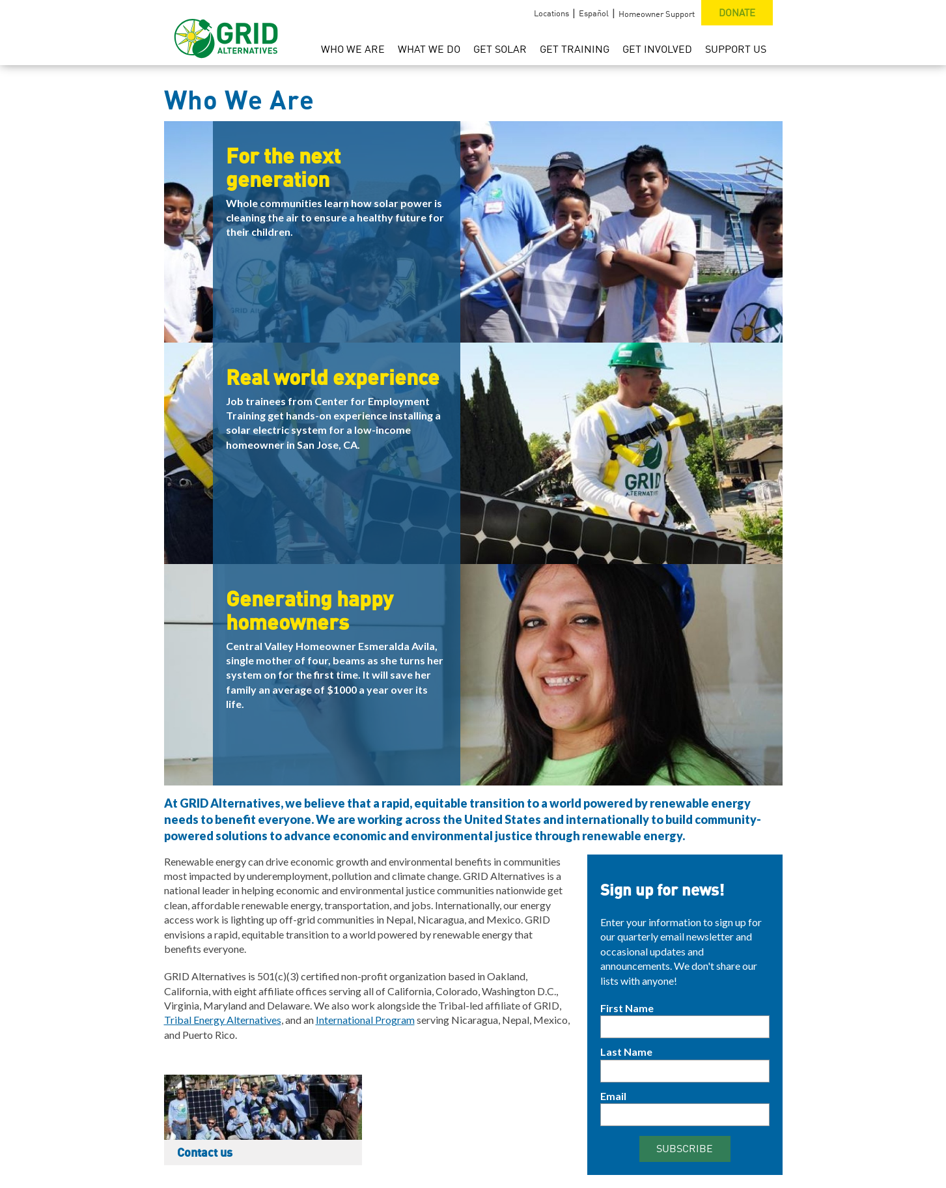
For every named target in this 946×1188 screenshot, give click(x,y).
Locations (551, 13)
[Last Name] (685, 1071)
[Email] (685, 1114)
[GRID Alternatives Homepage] (226, 32)
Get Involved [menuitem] (657, 48)
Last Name (626, 1051)
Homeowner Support (657, 13)
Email (613, 1096)
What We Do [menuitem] (429, 48)
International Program (365, 1019)
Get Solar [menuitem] (500, 48)
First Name (627, 1008)
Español (594, 13)
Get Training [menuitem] (574, 48)
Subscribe (684, 1148)
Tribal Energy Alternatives (222, 1019)
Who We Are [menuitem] (353, 48)
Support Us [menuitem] (735, 48)
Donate (737, 12)
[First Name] (685, 1026)
